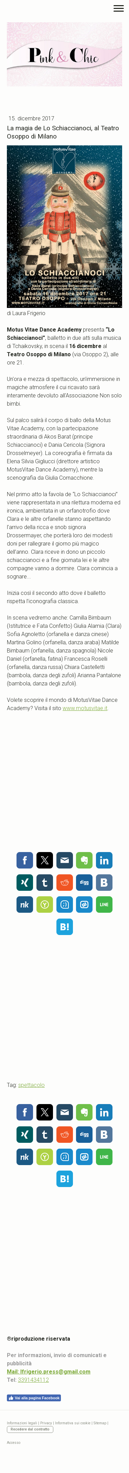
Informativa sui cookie (72, 1423)
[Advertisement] (64, 780)
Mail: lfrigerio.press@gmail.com (48, 1371)
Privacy (46, 1423)
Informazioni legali (22, 1423)
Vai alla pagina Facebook (34, 1398)
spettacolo (31, 1085)
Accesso (13, 1442)
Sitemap (100, 1423)
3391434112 (33, 1380)
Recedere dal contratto (30, 1429)
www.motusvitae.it (85, 708)
